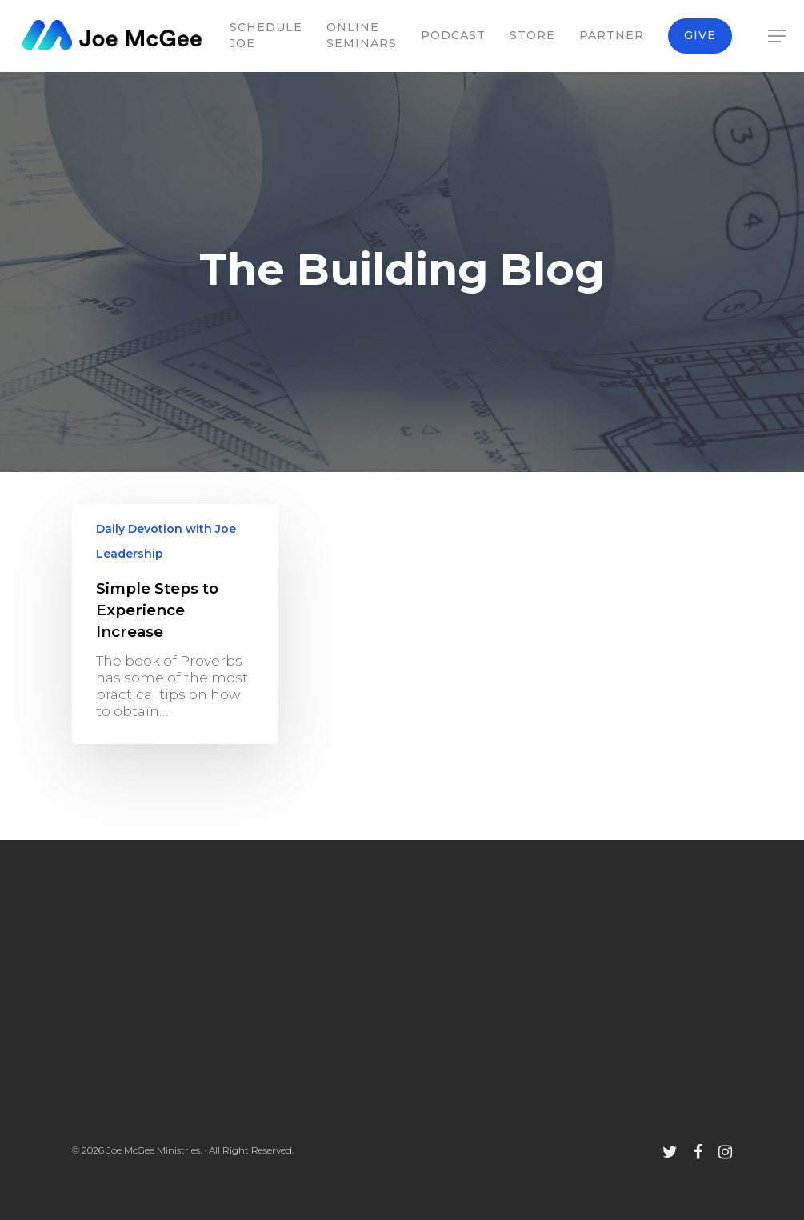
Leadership (129, 553)
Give (700, 35)
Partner (611, 35)
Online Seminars (361, 35)
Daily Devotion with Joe (166, 529)
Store (532, 35)
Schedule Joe (266, 35)
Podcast (453, 35)
